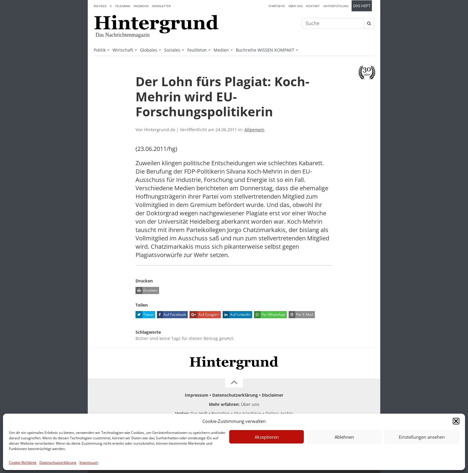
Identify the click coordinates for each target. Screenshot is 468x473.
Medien (221, 50)
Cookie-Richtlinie (22, 462)
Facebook (141, 6)
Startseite (277, 6)
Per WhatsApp (269, 314)
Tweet (144, 314)
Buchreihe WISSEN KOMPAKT (265, 50)
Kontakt (313, 6)
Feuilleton (197, 50)
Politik (100, 50)
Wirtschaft (123, 50)
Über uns (295, 6)
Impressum (88, 462)
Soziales (172, 50)
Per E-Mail (301, 314)
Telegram (122, 6)
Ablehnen (344, 437)
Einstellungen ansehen (422, 437)
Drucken (146, 290)
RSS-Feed (100, 6)
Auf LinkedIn (236, 314)
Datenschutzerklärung (57, 462)
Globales (148, 50)
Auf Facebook (171, 314)
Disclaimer (272, 395)
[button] (456, 421)
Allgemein (254, 129)
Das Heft (361, 5)
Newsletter (161, 6)
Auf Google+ (204, 314)
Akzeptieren (267, 437)
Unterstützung (335, 6)
